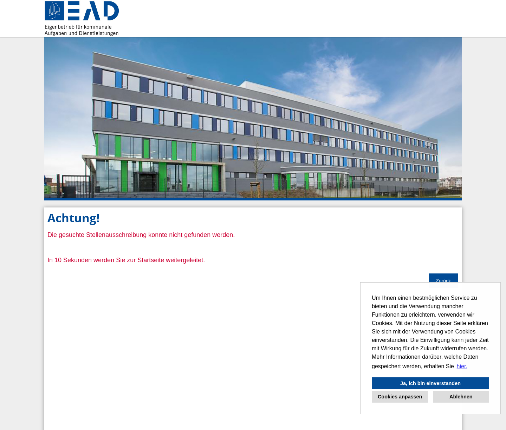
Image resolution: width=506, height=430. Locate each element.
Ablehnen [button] (461, 396)
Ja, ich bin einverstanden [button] (430, 383)
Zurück (443, 281)
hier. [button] (462, 366)
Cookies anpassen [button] (400, 396)
